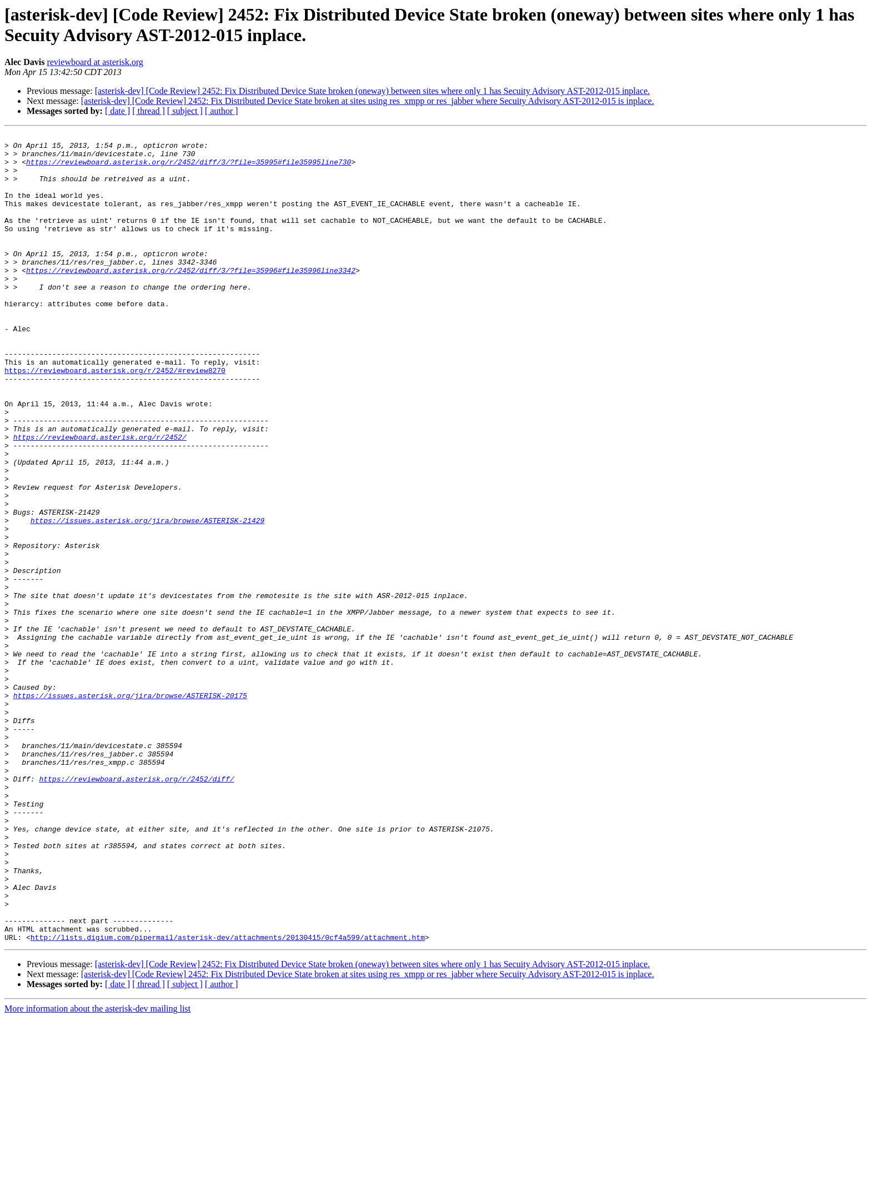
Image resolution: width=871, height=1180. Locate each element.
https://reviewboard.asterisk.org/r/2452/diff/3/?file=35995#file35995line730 (188, 168)
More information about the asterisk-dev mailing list (97, 1170)
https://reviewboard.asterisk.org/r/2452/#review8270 (115, 419)
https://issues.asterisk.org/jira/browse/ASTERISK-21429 (147, 599)
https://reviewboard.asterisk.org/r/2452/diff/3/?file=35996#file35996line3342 (191, 298)
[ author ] (221, 111)
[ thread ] (148, 111)
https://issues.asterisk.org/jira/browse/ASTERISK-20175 (130, 809)
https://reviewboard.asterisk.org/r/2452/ (100, 499)
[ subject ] (185, 111)
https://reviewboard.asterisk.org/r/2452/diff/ (136, 909)
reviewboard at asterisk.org (95, 62)
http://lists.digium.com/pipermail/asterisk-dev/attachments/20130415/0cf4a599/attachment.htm (228, 1099)
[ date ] (117, 111)
